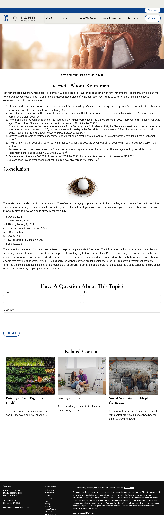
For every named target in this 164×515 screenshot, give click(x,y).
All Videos (49, 504)
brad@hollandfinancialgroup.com (16, 500)
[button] (51, 11)
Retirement (49, 482)
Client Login (152, 3)
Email (86, 284)
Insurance (49, 491)
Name (6, 284)
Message (8, 302)
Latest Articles (50, 501)
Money (47, 496)
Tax (46, 493)
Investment (49, 485)
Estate (47, 488)
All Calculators (50, 507)
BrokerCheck (129, 480)
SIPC (99, 513)
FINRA (93, 513)
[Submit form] (11, 325)
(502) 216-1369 (15, 485)
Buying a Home (69, 390)
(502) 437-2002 (15, 483)
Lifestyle (48, 499)
